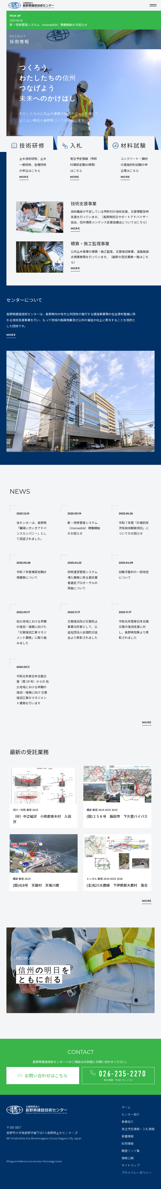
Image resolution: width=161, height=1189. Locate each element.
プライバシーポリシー (137, 1172)
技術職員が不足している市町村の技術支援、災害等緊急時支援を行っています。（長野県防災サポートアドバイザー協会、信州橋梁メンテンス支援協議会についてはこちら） (110, 216)
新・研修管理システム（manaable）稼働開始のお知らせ (77, 24)
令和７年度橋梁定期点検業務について (33, 570)
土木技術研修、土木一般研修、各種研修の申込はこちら (32, 164)
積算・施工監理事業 (90, 243)
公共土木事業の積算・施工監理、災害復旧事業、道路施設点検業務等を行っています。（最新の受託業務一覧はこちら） (110, 256)
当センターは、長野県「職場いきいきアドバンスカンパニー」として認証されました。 (33, 526)
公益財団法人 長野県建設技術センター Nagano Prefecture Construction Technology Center (31, 5)
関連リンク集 (131, 1150)
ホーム (126, 1107)
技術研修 (32, 145)
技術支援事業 (83, 203)
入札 (76, 145)
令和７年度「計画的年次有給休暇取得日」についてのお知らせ (135, 523)
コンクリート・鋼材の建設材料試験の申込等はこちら (134, 164)
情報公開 (128, 1157)
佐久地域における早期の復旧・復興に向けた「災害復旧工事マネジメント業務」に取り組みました (33, 628)
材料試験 (133, 145)
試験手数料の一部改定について (135, 570)
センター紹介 (131, 1114)
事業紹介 (128, 1121)
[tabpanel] (80, 100)
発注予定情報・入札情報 (138, 1128)
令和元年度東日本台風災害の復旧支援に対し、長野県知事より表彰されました (135, 625)
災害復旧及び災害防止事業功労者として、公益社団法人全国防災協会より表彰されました (84, 625)
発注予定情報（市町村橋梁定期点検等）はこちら (83, 164)
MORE (24, 177)
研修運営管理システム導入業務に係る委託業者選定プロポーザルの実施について (84, 576)
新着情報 (128, 1136)
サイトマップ (131, 1165)
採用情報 (128, 1143)
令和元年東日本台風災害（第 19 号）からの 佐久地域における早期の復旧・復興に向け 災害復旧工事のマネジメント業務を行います (33, 685)
